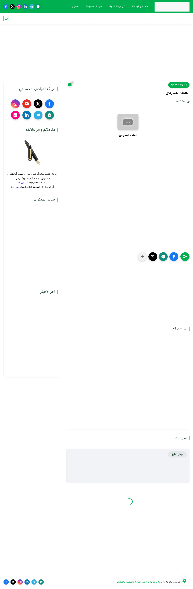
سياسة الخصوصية (93, 7)
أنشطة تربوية (96, 18)
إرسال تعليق (177, 454)
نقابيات (159, 18)
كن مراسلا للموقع (117, 7)
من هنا (20, 183)
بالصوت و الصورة (179, 85)
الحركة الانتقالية (144, 18)
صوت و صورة (79, 18)
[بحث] (6, 18)
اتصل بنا (74, 7)
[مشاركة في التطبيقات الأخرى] (142, 256)
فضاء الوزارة (183, 18)
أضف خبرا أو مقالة (140, 7)
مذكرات (169, 18)
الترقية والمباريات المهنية (119, 18)
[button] (173, 256)
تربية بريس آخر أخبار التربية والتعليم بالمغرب (140, 582)
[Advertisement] (96, 55)
